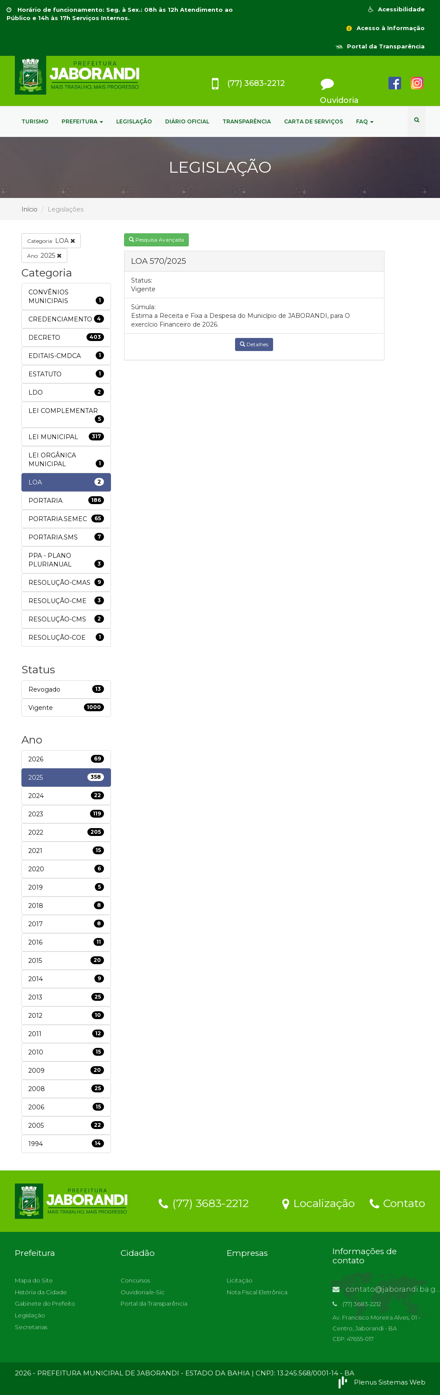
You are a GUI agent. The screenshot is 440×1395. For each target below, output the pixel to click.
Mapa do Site (34, 1280)
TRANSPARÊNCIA (246, 121)
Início (29, 209)
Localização (318, 1203)
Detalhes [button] (254, 344)
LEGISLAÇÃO (134, 121)
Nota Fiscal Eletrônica (257, 1292)
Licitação (240, 1280)
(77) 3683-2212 (204, 1203)
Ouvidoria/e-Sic (143, 1292)
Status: (141, 280)
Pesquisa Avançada (156, 239)
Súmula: (143, 307)
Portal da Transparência (380, 46)
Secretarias (31, 1326)
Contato (397, 1203)
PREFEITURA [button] (82, 121)
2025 (44, 255)
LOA (51, 241)
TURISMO (35, 121)
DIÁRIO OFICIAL (187, 121)
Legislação (30, 1315)
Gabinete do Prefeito (45, 1303)
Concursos (135, 1280)
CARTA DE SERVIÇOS (313, 121)
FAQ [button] (365, 121)
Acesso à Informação (385, 27)
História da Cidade (41, 1292)
